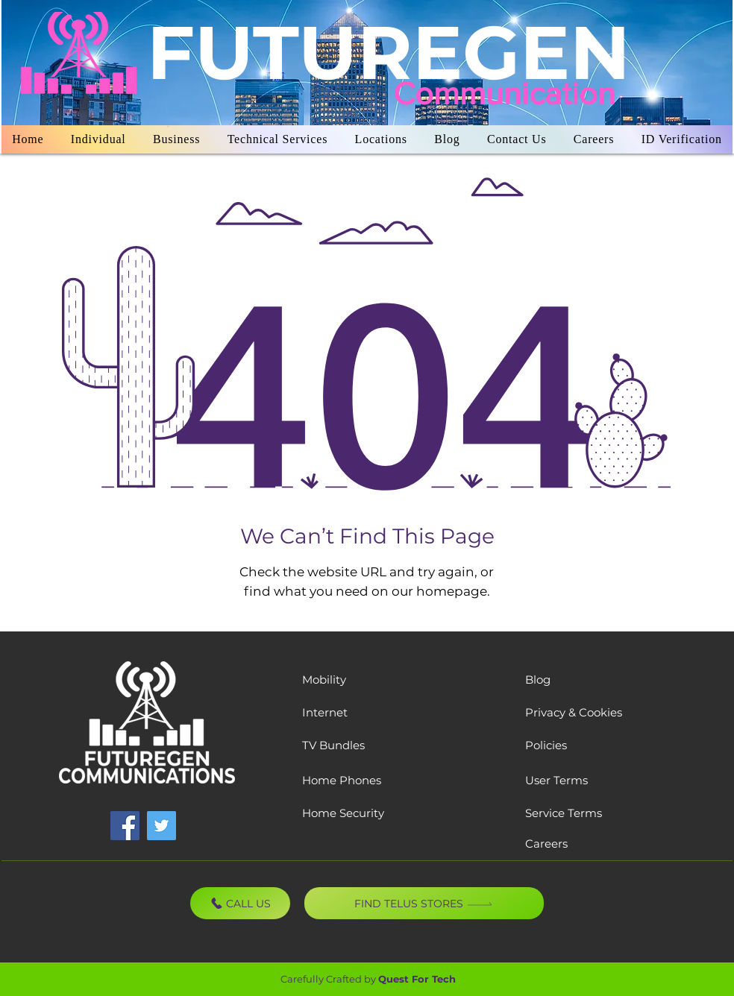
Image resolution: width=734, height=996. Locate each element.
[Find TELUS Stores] (424, 903)
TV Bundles (333, 745)
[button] (98, 139)
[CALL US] (240, 903)
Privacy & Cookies (573, 712)
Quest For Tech (417, 979)
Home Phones (341, 780)
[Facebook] (124, 825)
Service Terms (563, 813)
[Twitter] (161, 825)
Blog (537, 679)
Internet (325, 712)
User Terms (556, 780)
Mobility (324, 679)
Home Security (343, 813)
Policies (546, 745)
